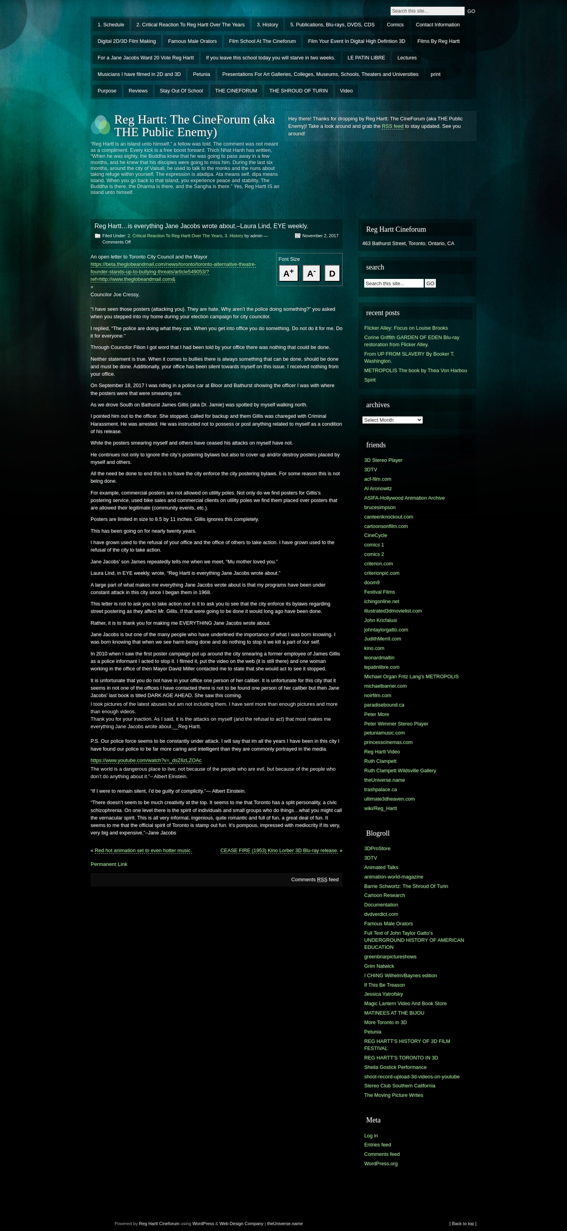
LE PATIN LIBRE (366, 58)
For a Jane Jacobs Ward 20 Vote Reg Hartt (146, 58)
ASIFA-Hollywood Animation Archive (404, 498)
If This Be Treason (384, 985)
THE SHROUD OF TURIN (298, 91)
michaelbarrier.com (385, 686)
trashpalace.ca (380, 789)
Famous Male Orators (192, 41)
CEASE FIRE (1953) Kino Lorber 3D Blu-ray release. (279, 850)
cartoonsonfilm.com (386, 526)
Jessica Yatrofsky (383, 994)
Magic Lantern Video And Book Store (405, 1003)
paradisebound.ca (384, 705)
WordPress (203, 1223)
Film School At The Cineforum (262, 41)
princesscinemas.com (388, 742)
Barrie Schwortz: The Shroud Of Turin (406, 886)
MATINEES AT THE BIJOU (394, 1013)
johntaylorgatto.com (386, 630)
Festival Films (379, 592)
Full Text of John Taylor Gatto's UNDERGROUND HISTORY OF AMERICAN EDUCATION (414, 940)
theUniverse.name (384, 780)
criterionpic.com (382, 573)
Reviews (138, 91)
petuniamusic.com (384, 733)
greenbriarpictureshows (390, 957)
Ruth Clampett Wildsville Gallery (400, 770)
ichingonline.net (381, 601)
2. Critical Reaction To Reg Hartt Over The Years (191, 25)
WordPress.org (381, 1163)
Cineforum (169, 1223)
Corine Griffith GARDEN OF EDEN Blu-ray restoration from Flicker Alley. (412, 340)
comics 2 (374, 554)
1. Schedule (111, 25)
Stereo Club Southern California (399, 1086)
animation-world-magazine (393, 877)
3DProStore (377, 848)
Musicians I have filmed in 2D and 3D (139, 74)
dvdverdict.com (381, 914)
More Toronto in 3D (385, 1022)
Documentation (381, 905)
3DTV (370, 469)
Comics (395, 25)
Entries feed (377, 1145)
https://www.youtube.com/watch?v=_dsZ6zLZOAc (146, 760)
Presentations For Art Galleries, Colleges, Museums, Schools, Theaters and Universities (320, 74)
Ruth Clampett (380, 761)
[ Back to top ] (463, 1223)
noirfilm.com (377, 695)
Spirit (370, 380)
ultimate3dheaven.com (389, 799)
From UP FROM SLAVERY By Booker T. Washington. (409, 357)
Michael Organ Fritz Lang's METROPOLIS (411, 676)
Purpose (107, 91)
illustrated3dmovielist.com (393, 611)
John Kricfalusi (380, 620)
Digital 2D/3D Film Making (127, 41)
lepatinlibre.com (382, 667)
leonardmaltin (379, 658)
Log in (371, 1136)
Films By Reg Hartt (438, 41)
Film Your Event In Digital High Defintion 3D (356, 41)
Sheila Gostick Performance (395, 1067)
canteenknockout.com (388, 517)
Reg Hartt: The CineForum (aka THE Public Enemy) (194, 125)
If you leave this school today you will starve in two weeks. (270, 58)
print (436, 74)
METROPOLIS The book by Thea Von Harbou (415, 370)
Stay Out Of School (181, 91)
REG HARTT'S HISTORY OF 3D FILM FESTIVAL (407, 1044)
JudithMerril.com (382, 639)
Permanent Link (109, 864)
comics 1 (374, 545)
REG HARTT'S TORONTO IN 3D (401, 1058)
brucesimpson (380, 507)
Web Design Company (241, 1223)
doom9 (372, 582)
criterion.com (378, 564)
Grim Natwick (379, 966)
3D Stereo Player (383, 460)
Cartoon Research (384, 895)
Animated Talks (381, 867)
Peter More (376, 714)
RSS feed (393, 126)
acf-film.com (377, 479)
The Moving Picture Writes (393, 1095)
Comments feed (315, 879)
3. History (267, 25)
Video (346, 91)
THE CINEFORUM (236, 91)
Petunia (201, 74)
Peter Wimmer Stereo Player (396, 724)
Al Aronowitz (378, 488)
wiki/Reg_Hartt (380, 808)
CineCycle (375, 535)
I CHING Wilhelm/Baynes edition (400, 975)
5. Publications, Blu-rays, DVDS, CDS (332, 25)
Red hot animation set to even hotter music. (143, 850)
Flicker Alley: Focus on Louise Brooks (406, 328)
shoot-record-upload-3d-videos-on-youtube (412, 1077)
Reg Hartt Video (382, 752)
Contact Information (438, 25)
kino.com (374, 648)
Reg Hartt (148, 1223)
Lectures (407, 58)
